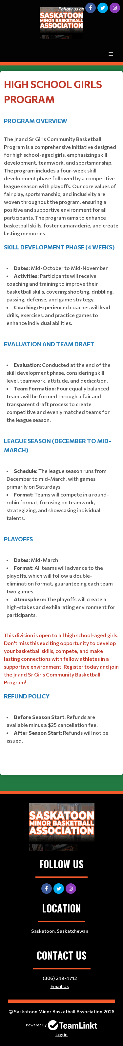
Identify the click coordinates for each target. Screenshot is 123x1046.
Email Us (60, 986)
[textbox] (61, 420)
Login (61, 1034)
